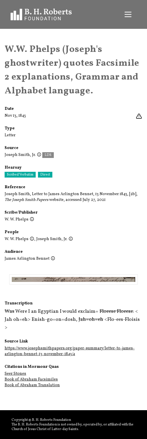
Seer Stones (15, 373)
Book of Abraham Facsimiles (31, 379)
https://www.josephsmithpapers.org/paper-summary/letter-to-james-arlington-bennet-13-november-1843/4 (70, 351)
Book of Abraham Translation (32, 385)
